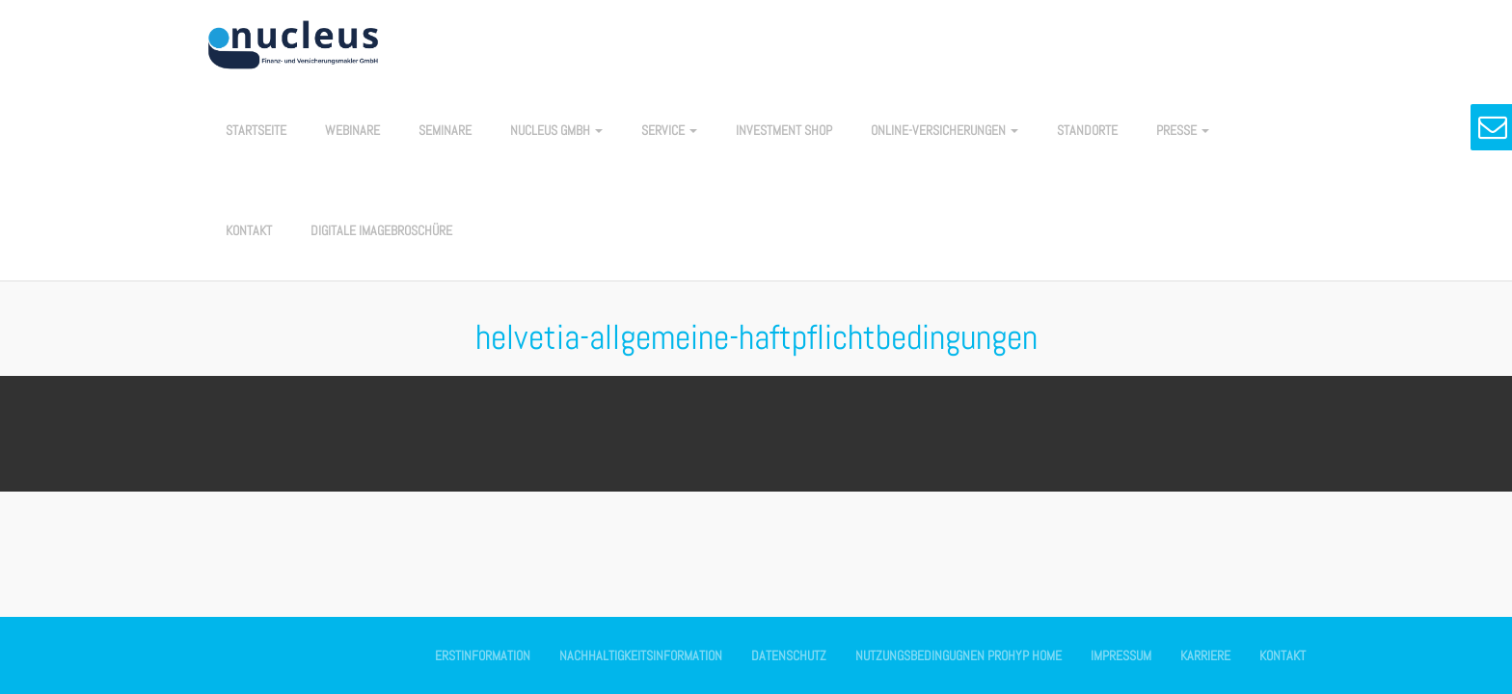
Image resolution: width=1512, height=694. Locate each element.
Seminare (445, 130)
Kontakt (249, 230)
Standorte (1087, 130)
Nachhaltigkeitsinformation (640, 655)
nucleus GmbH (556, 130)
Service (669, 130)
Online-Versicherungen (944, 130)
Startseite (256, 130)
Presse (1182, 130)
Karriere (1205, 655)
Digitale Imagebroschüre (381, 230)
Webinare (352, 130)
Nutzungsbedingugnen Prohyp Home (958, 655)
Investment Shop (784, 130)
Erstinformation (482, 655)
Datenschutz (788, 655)
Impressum (1121, 655)
